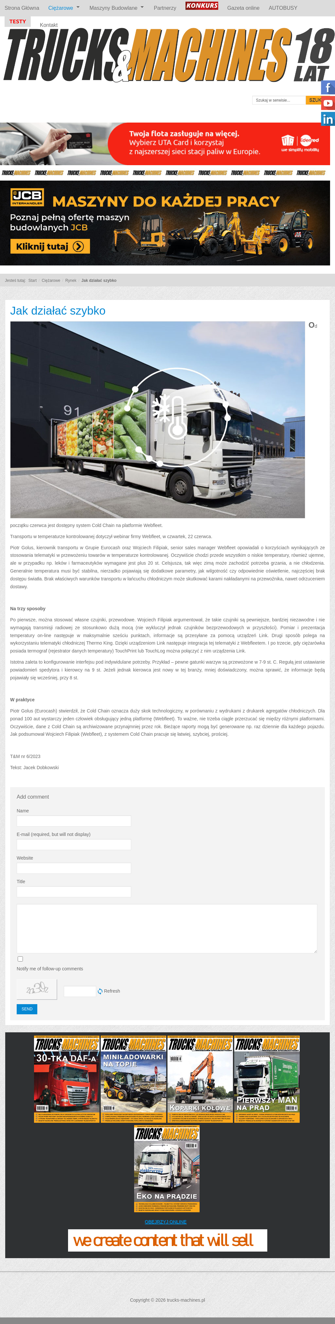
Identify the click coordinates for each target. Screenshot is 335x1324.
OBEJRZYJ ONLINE (165, 1221)
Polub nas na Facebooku (328, 87)
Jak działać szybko (58, 310)
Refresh (112, 991)
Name (23, 810)
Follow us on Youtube (328, 103)
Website (25, 858)
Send (27, 1009)
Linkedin (328, 119)
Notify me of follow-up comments (50, 968)
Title (21, 881)
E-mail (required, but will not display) (54, 834)
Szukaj (318, 100)
